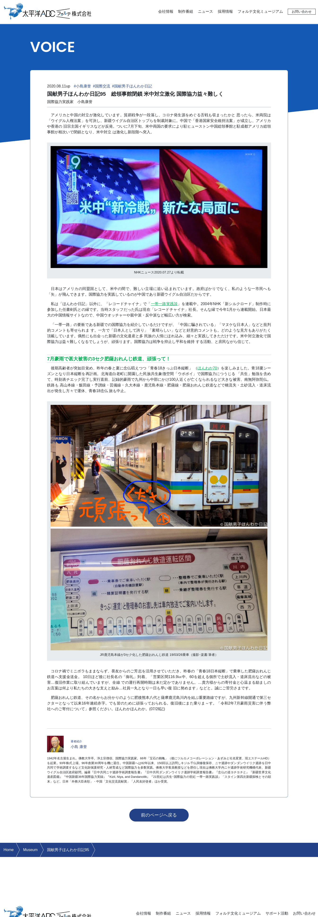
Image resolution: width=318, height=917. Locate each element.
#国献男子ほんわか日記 (132, 86)
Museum (30, 850)
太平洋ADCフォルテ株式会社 (48, 11)
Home (9, 850)
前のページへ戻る (159, 815)
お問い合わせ (302, 11)
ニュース (205, 11)
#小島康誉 (82, 86)
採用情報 (225, 11)
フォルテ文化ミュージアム (260, 11)
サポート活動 (277, 913)
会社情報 (165, 11)
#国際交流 (101, 86)
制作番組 (185, 11)
